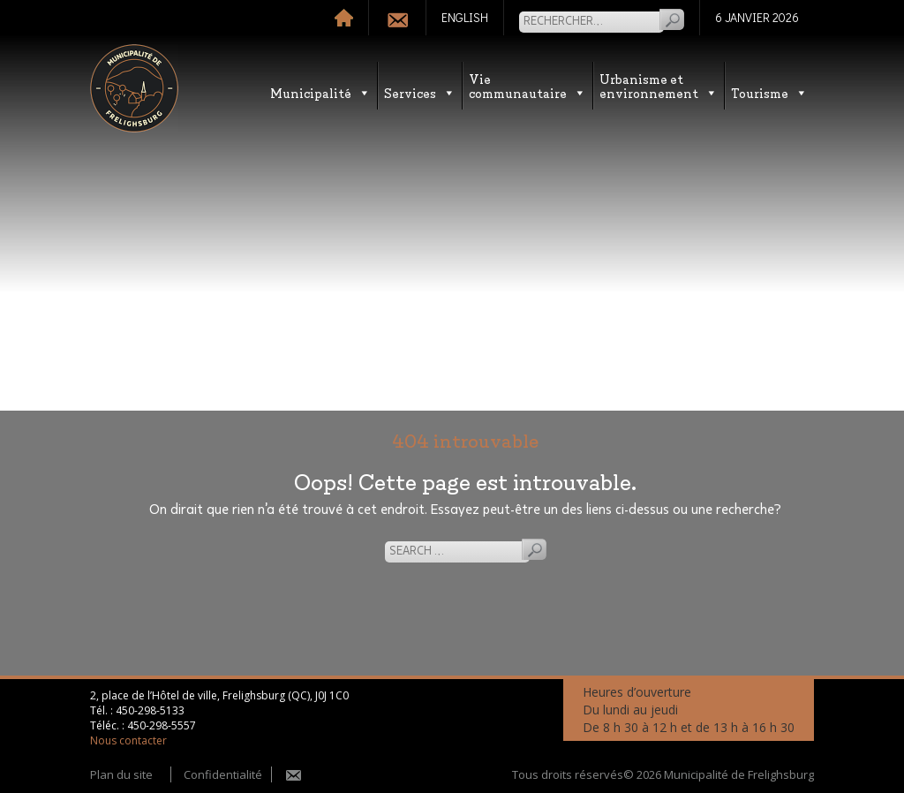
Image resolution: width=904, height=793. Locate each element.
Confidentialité (223, 774)
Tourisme (769, 92)
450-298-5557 (161, 725)
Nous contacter (128, 740)
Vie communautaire (527, 85)
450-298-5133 (150, 710)
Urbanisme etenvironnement (658, 85)
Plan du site (121, 774)
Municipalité (320, 92)
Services (420, 92)
